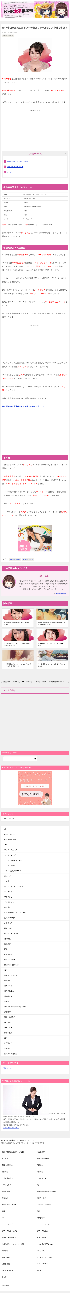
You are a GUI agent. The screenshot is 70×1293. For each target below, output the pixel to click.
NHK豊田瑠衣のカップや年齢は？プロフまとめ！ (51, 665)
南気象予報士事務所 (11, 933)
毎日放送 (7, 1022)
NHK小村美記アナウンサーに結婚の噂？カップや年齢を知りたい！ (51, 623)
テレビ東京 (8, 892)
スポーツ (7, 876)
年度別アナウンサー (11, 975)
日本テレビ (8, 986)
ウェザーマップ (9, 855)
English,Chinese (7, 1270)
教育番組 (7, 980)
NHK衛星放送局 (10, 839)
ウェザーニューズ (10, 850)
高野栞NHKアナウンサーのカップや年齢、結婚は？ (51, 644)
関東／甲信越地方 (10, 1054)
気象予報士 (8, 1033)
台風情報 (7, 939)
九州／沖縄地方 (9, 918)
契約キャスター (8, 35)
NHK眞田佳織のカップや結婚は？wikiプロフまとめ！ (52, 682)
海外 (5, 1038)
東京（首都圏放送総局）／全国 (15, 1007)
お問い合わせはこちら (11, 1128)
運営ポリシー (8, 1068)
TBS (5, 845)
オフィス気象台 (9, 865)
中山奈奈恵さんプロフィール (17, 161)
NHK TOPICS (9, 834)
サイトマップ (9, 819)
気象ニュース (9, 1027)
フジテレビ (8, 897)
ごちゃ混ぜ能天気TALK (12, 871)
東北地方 (7, 1012)
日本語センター (9, 996)
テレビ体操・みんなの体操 (13, 886)
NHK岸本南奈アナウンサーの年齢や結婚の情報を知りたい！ (17, 644)
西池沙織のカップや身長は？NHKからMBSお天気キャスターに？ (19, 682)
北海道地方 (8, 923)
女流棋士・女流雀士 (11, 965)
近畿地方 (7, 1048)
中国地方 (7, 907)
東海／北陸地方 (9, 1017)
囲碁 (5, 949)
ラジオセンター (9, 902)
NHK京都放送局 (15, 559)
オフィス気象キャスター (13, 860)
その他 (6, 881)
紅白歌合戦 (8, 1043)
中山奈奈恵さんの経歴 (15, 167)
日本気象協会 (9, 991)
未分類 (6, 1001)
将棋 (5, 970)
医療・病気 (8, 928)
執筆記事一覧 (61, 593)
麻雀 (3, 1218)
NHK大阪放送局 (28, 559)
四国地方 (7, 944)
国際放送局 (8, 954)
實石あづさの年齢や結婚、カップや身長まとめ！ (17, 623)
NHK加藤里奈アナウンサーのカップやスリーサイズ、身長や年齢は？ (17, 665)
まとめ (9, 172)
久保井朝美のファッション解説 (15, 913)
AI (5, 829)
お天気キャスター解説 (45, 1257)
